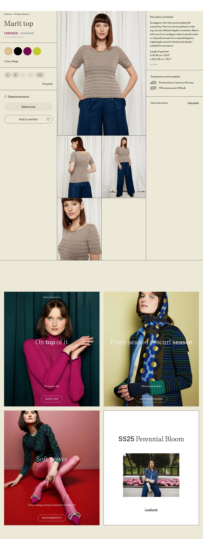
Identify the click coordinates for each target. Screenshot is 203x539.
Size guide (47, 83)
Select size (28, 106)
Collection (8, 14)
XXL (40, 75)
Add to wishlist (34, 119)
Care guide (193, 102)
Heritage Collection (21, 14)
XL (31, 75)
